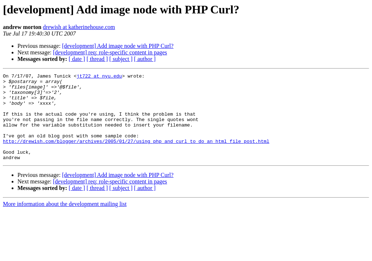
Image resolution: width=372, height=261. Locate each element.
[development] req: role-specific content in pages (110, 52)
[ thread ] (97, 59)
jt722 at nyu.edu (99, 77)
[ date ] (77, 59)
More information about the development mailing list (64, 221)
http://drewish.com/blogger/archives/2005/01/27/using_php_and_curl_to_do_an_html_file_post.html (136, 155)
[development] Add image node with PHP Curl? (118, 46)
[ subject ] (121, 59)
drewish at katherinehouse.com (79, 27)
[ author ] (145, 59)
